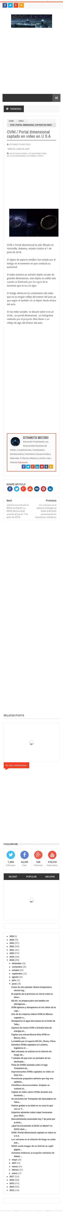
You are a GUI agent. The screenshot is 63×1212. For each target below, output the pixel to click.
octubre (15, 970)
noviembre (17, 967)
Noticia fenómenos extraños (22, 156)
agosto (15, 977)
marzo (15, 1166)
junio (14, 984)
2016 (12, 1180)
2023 (12, 943)
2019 (12, 957)
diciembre (17, 963)
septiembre (17, 974)
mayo (14, 1160)
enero (14, 1173)
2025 (12, 936)
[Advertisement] (31, 62)
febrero (15, 1170)
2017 (12, 1176)
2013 (12, 1190)
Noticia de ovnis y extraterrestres (28, 153)
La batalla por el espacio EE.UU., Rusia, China (33, 1041)
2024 (12, 940)
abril (14, 1163)
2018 (12, 960)
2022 (12, 946)
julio (14, 980)
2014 (12, 1187)
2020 (12, 953)
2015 (12, 1183)
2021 (12, 950)
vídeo (21, 121)
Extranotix (23, 462)
